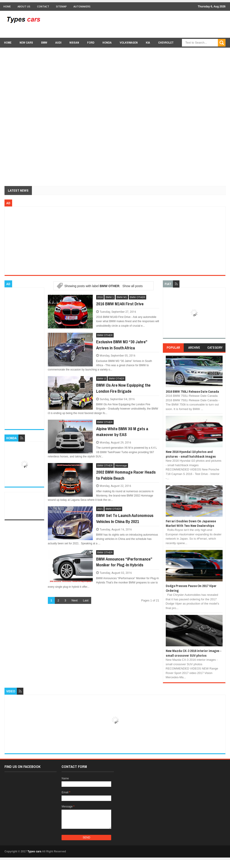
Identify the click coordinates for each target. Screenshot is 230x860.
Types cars (34, 851)
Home (7, 6)
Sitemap (61, 6)
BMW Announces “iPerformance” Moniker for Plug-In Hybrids (124, 562)
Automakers (82, 6)
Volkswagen (129, 42)
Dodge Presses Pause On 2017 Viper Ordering (191, 588)
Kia (148, 42)
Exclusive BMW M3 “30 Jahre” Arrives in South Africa (121, 345)
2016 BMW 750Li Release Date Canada (192, 391)
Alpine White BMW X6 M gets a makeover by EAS (122, 432)
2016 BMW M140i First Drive (120, 304)
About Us (24, 6)
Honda (107, 42)
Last (85, 600)
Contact (43, 6)
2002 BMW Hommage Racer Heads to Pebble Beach (126, 475)
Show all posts (132, 286)
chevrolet (166, 42)
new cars (26, 42)
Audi (58, 42)
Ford (90, 42)
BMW (44, 42)
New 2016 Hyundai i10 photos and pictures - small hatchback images (191, 454)
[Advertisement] (144, 24)
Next (75, 600)
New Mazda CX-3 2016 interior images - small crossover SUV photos (193, 653)
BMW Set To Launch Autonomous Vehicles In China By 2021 (124, 518)
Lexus (186, 51)
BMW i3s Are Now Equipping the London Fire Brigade (123, 388)
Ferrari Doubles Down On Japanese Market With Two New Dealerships (191, 523)
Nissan (74, 42)
